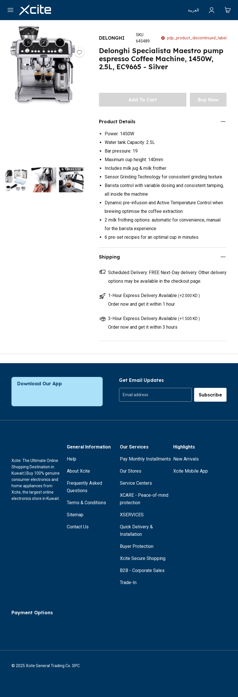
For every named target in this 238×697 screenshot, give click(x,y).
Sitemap (75, 514)
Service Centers (136, 483)
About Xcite (78, 471)
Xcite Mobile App (190, 471)
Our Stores (130, 471)
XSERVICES (132, 514)
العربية (193, 10)
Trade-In (128, 582)
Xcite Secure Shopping (142, 558)
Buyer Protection (136, 546)
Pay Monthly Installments (145, 459)
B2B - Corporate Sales (142, 570)
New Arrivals (186, 459)
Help (71, 459)
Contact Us (78, 527)
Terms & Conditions (86, 502)
